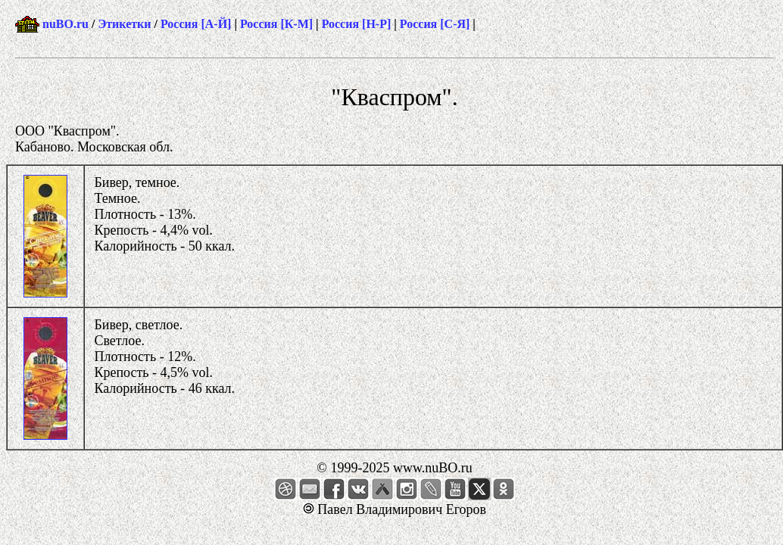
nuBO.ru (65, 23)
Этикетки (124, 23)
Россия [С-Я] (435, 23)
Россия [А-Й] (196, 23)
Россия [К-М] (276, 23)
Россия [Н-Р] (357, 23)
